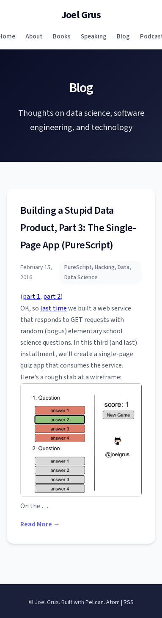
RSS (129, 602)
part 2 (51, 296)
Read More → (40, 524)
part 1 (31, 296)
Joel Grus (81, 15)
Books (62, 36)
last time (53, 308)
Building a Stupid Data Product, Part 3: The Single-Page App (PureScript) (78, 228)
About (34, 36)
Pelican (94, 602)
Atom (113, 602)
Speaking (94, 36)
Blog (123, 36)
